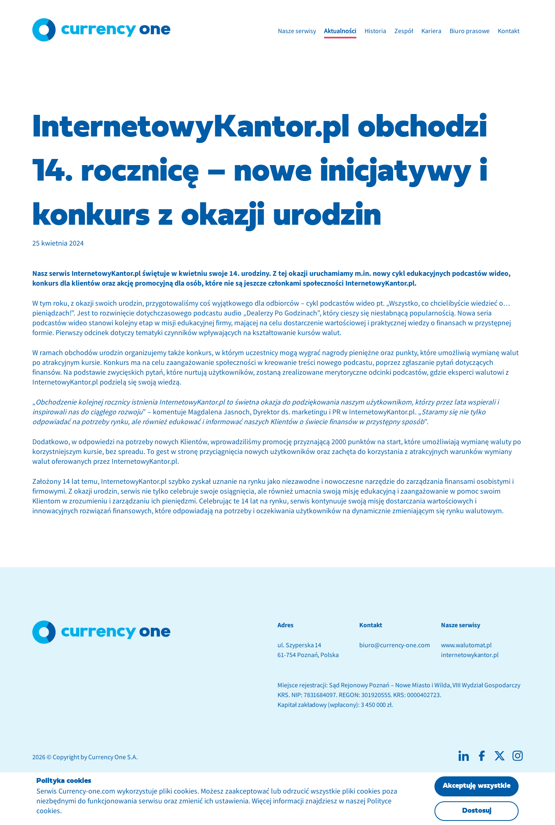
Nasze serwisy (297, 31)
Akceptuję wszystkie (476, 786)
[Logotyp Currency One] (101, 30)
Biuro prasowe (470, 31)
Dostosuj (476, 811)
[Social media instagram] (517, 756)
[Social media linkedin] (464, 756)
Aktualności (340, 31)
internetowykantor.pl (470, 655)
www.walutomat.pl (466, 645)
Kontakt (508, 31)
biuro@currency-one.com (394, 645)
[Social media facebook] (482, 756)
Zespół (403, 31)
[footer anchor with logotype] (101, 632)
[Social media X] (500, 756)
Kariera (431, 31)
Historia (375, 31)
